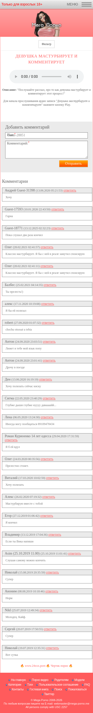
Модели (79, 680)
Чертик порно (59, 665)
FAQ (87, 684)
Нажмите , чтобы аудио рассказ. (46, 76)
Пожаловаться (77, 689)
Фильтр (46, 44)
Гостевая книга (39, 689)
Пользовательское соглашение (58, 684)
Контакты (18, 689)
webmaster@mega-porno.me (71, 703)
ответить (69, 190)
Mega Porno (40, 700)
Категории (14, 684)
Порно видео (40, 680)
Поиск (58, 689)
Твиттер (49, 694)
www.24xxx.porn (35, 665)
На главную (18, 680)
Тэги (30, 684)
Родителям (61, 680)
